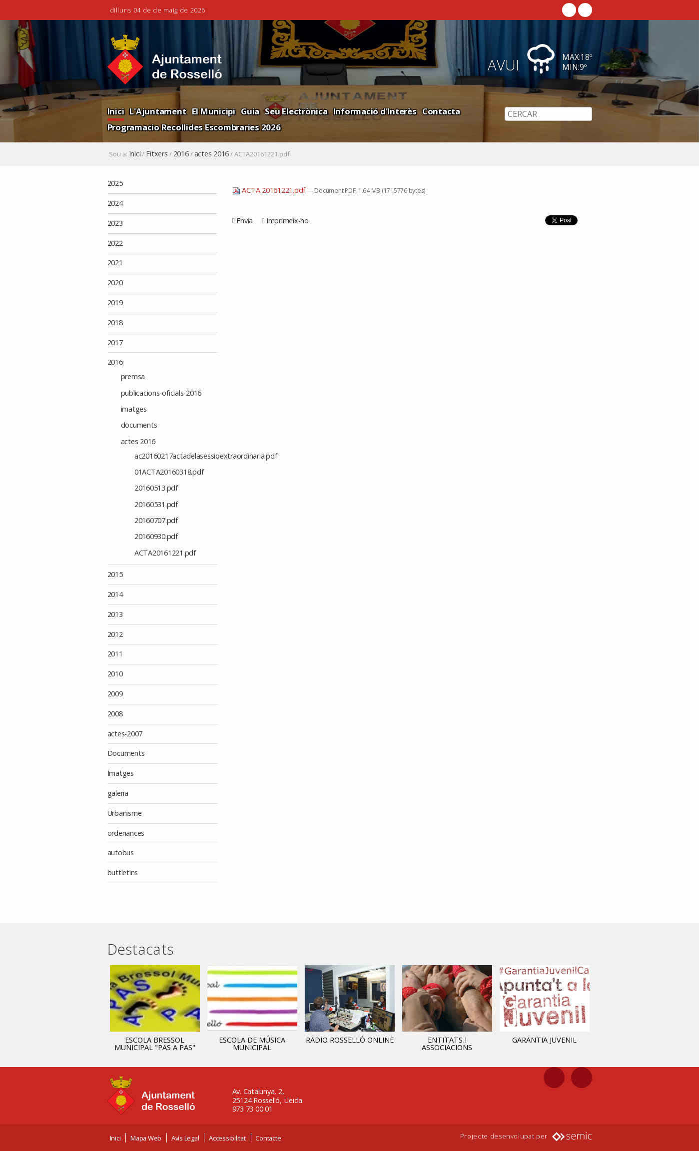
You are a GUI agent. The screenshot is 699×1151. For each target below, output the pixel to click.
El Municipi (213, 111)
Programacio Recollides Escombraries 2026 (194, 127)
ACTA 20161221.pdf (269, 190)
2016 (181, 153)
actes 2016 (211, 153)
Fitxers (156, 153)
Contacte (268, 1137)
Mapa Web (145, 1137)
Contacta (441, 111)
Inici (115, 111)
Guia (250, 111)
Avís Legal (185, 1137)
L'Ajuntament (157, 111)
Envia (244, 220)
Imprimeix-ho (287, 220)
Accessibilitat (227, 1137)
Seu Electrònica (296, 111)
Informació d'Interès (375, 111)
